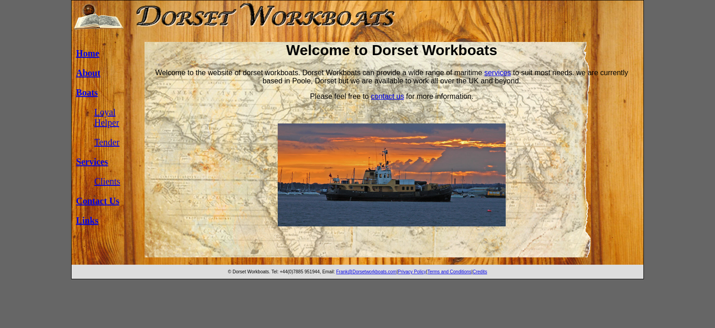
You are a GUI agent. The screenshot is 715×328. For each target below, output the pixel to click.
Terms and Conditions (449, 271)
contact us (387, 96)
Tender (106, 142)
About (88, 73)
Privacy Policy (412, 271)
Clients (107, 181)
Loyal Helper (106, 117)
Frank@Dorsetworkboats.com (366, 271)
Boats (87, 92)
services (497, 73)
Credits (479, 271)
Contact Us (97, 201)
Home (87, 53)
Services (92, 162)
